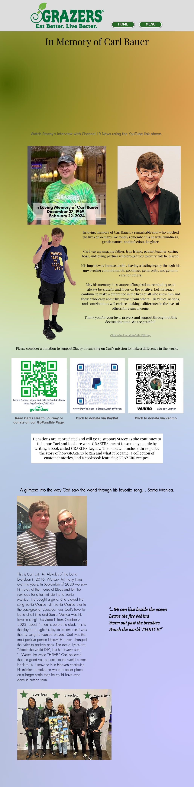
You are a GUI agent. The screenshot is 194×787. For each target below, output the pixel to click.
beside (142, 609)
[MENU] (150, 25)
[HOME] (123, 25)
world (134, 629)
